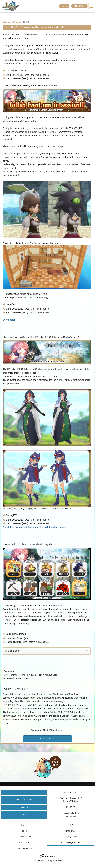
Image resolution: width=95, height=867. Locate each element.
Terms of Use (71, 831)
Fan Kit (24, 831)
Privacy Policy (71, 837)
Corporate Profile (24, 848)
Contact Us (24, 842)
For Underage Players (70, 842)
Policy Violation (24, 837)
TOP (71, 825)
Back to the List (47, 738)
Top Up (64, 6)
